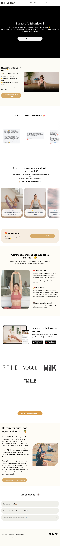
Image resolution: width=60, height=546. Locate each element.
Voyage (50, 3)
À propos (4, 534)
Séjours (25, 537)
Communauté (43, 3)
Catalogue (25, 3)
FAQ (11, 537)
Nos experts (11, 534)
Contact (16, 537)
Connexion (55, 3)
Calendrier (36, 3)
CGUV (20, 537)
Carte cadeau (5, 537)
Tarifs (31, 3)
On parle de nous (19, 534)
